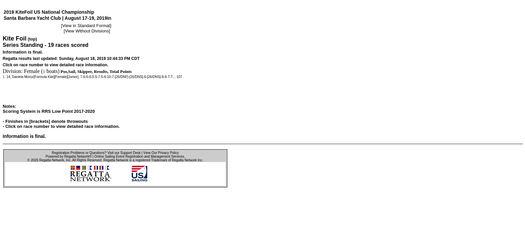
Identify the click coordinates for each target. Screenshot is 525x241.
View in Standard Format (86, 25)
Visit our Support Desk (124, 153)
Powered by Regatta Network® (68, 156)
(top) (32, 39)
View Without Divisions (87, 30)
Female (32, 71)
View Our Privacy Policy (161, 153)
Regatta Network (51, 160)
